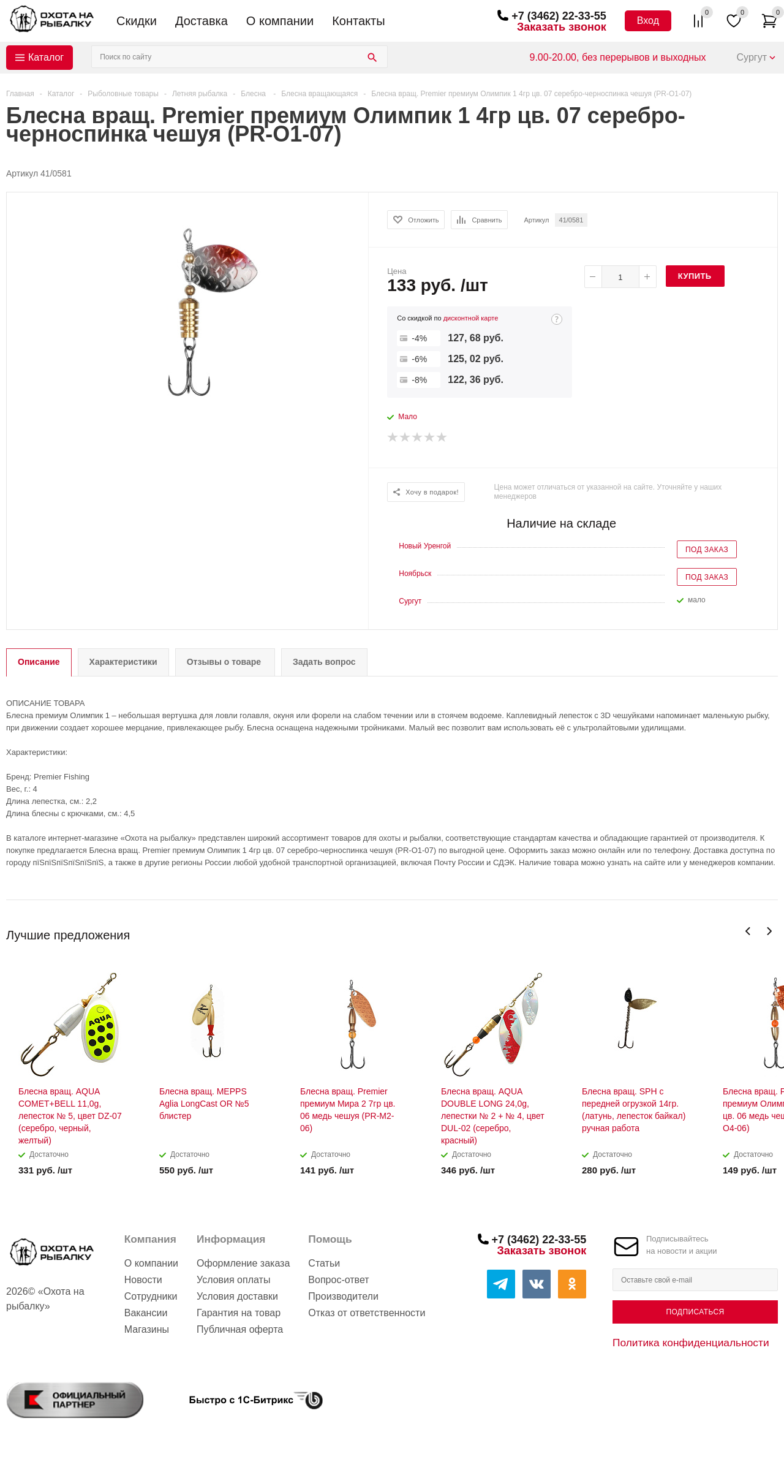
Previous (748, 931)
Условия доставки (237, 1296)
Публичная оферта (240, 1329)
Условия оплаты (233, 1280)
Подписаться (695, 1312)
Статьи (324, 1263)
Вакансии (146, 1313)
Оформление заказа (243, 1263)
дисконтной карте (471, 318)
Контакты (358, 21)
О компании (280, 21)
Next (769, 931)
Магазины (146, 1329)
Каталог (46, 57)
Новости (143, 1280)
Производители (343, 1296)
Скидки (136, 21)
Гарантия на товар (239, 1313)
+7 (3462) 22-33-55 (558, 16)
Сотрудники (151, 1296)
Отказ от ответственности (366, 1313)
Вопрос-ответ (338, 1280)
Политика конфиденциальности (690, 1342)
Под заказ (706, 549)
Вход (648, 20)
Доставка (201, 21)
